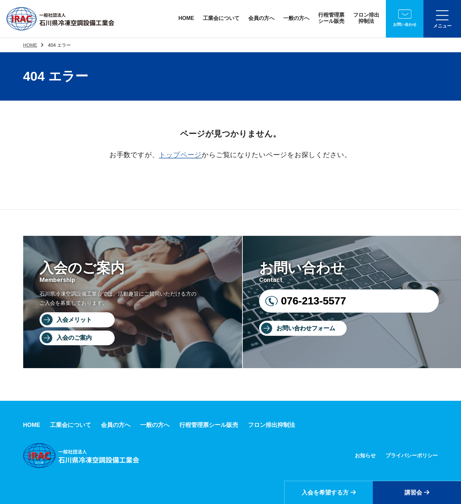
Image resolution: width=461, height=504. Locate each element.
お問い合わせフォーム (305, 328)
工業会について (221, 18)
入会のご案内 (74, 337)
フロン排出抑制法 (366, 18)
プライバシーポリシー (412, 455)
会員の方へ (261, 18)
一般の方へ (296, 18)
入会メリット (74, 320)
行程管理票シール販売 (331, 18)
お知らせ (365, 455)
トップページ (180, 154)
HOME (186, 18)
